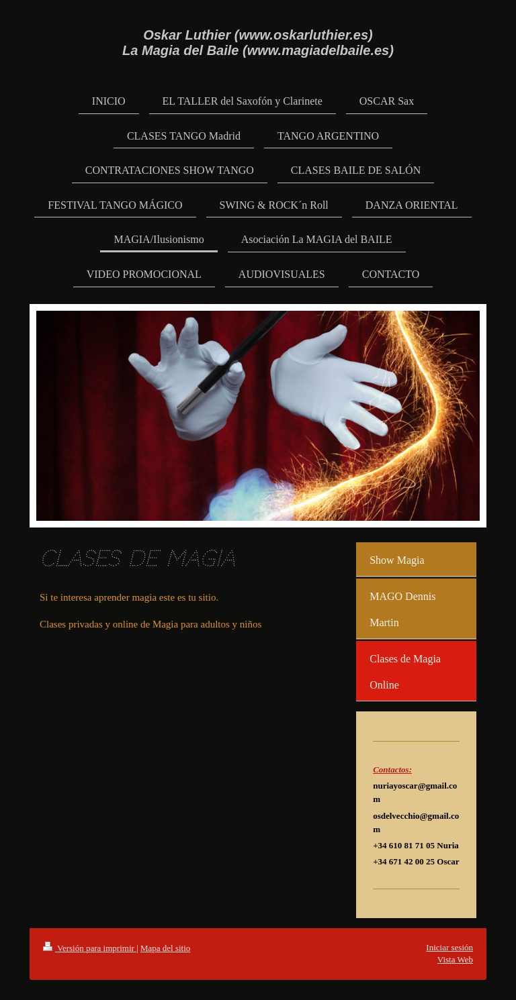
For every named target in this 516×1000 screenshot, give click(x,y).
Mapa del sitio (165, 948)
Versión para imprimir (89, 948)
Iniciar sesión (449, 947)
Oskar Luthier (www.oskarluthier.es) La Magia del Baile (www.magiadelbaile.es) (258, 43)
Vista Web (455, 959)
